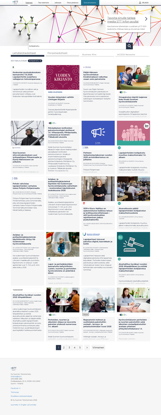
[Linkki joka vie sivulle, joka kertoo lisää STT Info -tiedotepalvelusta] (128, 23)
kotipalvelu (35, 61)
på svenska (32, 405)
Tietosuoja (15, 392)
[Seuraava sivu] (87, 347)
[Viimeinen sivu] (98, 347)
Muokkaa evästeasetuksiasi (21, 396)
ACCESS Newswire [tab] (126, 54)
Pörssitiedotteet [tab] (57, 53)
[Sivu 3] (69, 347)
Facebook (14, 388)
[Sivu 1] (58, 347)
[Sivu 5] (80, 347)
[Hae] (77, 46)
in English (23, 405)
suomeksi (14, 405)
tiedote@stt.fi (16, 377)
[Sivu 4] (74, 347)
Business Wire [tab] (89, 54)
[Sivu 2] (64, 347)
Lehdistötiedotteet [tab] (24, 53)
